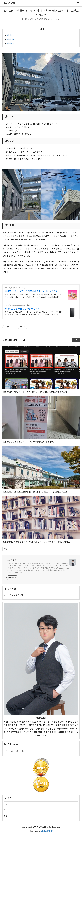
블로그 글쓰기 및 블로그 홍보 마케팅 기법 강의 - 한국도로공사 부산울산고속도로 (34, 559)
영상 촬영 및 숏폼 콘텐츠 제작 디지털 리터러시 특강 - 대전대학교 (28, 509)
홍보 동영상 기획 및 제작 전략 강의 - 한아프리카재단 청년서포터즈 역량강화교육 (34, 459)
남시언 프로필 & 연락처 (13, 662)
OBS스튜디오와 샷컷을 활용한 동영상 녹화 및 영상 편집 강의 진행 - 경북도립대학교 (36, 609)
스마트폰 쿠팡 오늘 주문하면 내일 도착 (22, 376)
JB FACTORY (47, 898)
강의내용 (10, 39)
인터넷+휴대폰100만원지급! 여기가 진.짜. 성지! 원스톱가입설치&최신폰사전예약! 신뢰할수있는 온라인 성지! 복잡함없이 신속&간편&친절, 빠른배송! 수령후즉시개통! (33, 363)
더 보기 (76, 407)
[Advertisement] (41, 67)
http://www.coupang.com (15, 372)
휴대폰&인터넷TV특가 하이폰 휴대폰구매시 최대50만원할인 (32, 358)
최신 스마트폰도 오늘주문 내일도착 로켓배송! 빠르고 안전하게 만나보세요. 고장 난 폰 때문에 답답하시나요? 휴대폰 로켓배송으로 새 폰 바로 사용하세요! (34, 380)
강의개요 (10, 35)
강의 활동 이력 (42, 19)
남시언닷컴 (11, 627)
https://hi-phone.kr (12, 355)
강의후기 (10, 43)
